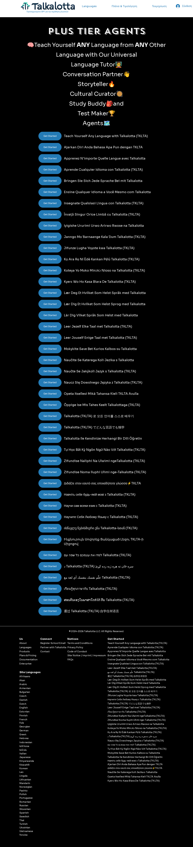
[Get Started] (50, 136)
